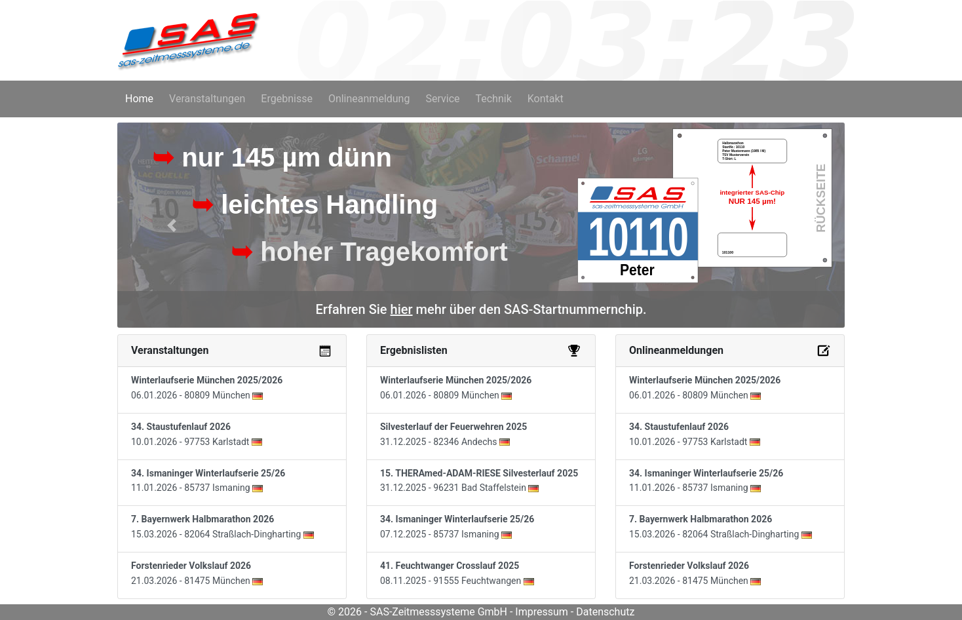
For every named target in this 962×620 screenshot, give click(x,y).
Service (442, 98)
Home (142, 97)
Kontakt (546, 98)
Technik (493, 98)
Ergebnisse (287, 98)
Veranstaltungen (207, 98)
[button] (172, 225)
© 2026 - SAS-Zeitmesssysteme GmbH (417, 612)
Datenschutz (605, 612)
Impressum (541, 612)
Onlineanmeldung (369, 98)
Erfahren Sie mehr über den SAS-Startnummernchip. (480, 309)
